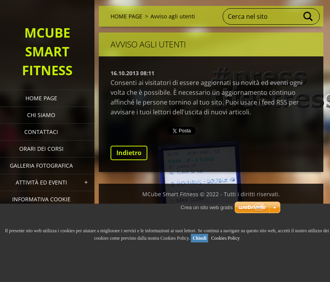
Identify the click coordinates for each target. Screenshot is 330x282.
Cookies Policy (225, 238)
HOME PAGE (41, 98)
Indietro (128, 152)
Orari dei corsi (41, 148)
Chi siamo (41, 115)
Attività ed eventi (41, 182)
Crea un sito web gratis (207, 207)
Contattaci (41, 132)
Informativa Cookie (41, 199)
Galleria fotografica (41, 165)
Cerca (308, 16)
